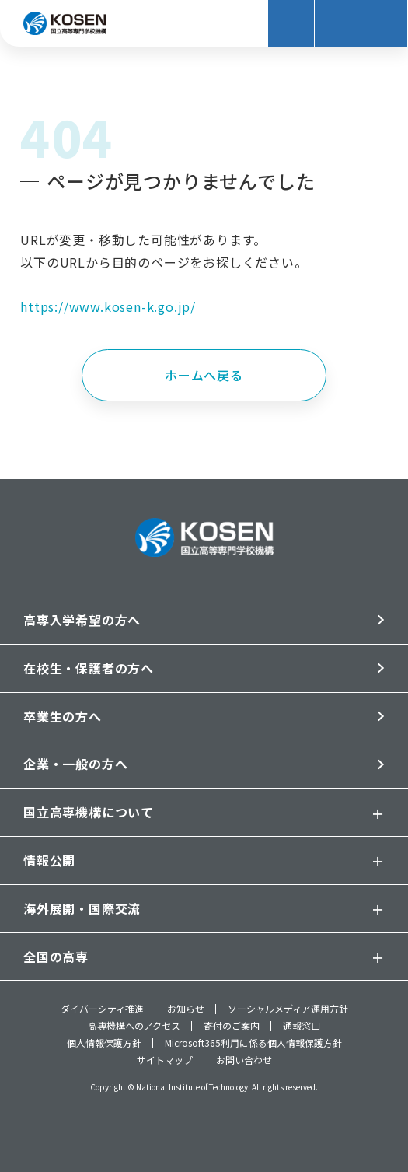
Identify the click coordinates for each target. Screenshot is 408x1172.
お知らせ (185, 1009)
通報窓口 (301, 1025)
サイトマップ (165, 1060)
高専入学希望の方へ (82, 619)
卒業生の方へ (62, 716)
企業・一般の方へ (75, 763)
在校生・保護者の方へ (88, 668)
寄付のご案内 (232, 1025)
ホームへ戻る (204, 375)
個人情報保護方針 (104, 1043)
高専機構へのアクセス (134, 1025)
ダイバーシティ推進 (102, 1009)
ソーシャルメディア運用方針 (288, 1009)
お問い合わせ (244, 1060)
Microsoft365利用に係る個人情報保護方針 (253, 1043)
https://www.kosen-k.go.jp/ (108, 306)
